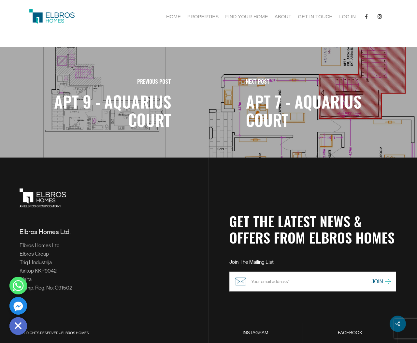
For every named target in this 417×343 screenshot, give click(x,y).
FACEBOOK (350, 333)
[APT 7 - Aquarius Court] (312, 102)
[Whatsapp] (18, 285)
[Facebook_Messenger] (18, 306)
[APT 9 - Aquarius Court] (104, 102)
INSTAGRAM (255, 333)
